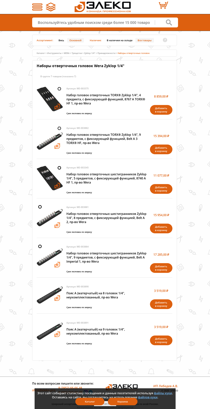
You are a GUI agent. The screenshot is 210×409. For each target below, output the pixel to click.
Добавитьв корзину (161, 109)
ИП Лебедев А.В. (165, 386)
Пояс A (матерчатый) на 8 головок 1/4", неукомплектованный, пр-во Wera (95, 295)
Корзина (122, 401)
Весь (61, 40)
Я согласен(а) (105, 404)
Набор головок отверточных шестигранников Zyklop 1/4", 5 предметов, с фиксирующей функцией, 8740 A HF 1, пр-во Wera (106, 178)
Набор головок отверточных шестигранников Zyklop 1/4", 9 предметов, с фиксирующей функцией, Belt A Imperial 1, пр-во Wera (106, 257)
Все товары (145, 40)
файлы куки (163, 393)
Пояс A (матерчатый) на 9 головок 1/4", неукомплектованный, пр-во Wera (95, 331)
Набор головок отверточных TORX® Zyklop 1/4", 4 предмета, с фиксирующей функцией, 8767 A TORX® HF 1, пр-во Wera (105, 99)
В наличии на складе (119, 40)
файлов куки (147, 397)
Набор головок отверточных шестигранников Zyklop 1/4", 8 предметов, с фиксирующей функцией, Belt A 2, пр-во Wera (106, 218)
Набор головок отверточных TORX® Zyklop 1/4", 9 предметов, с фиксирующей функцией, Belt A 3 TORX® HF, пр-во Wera (103, 139)
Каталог (41, 53)
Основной (75, 40)
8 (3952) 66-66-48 (70, 388)
